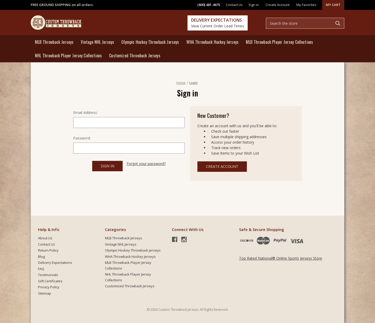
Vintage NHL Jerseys (97, 42)
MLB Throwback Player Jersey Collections (279, 42)
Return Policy (48, 250)
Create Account (222, 166)
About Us (45, 238)
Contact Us (46, 244)
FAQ (41, 268)
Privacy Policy (48, 287)
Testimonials (48, 274)
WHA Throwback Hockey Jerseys (212, 42)
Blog (41, 256)
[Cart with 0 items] (333, 5)
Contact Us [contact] (234, 4)
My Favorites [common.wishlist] (306, 4)
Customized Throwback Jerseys (134, 55)
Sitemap (44, 293)
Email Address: (85, 112)
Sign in (253, 4)
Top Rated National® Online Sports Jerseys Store (280, 258)
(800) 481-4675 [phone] (208, 4)
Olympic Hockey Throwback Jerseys (150, 42)
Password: (82, 138)
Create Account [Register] (278, 4)
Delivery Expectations (55, 262)
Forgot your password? (146, 163)
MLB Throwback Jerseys (54, 42)
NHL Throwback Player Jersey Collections (68, 55)
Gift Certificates (50, 281)
